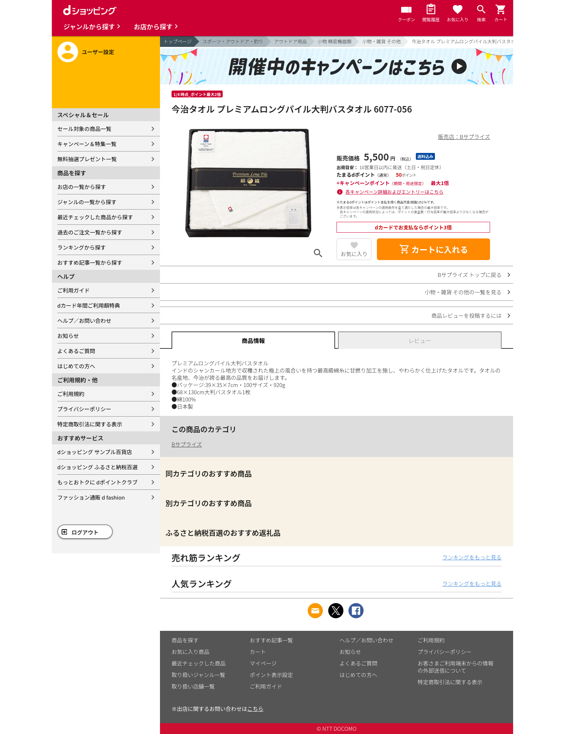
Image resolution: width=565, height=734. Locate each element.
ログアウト (85, 532)
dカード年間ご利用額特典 (88, 305)
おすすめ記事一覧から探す (89, 262)
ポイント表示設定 (271, 674)
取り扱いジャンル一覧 (198, 674)
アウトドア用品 (290, 41)
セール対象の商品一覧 (84, 128)
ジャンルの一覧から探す (86, 202)
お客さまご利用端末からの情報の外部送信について (455, 666)
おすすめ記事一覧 (271, 640)
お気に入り (354, 254)
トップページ (178, 41)
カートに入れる (433, 249)
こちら (255, 708)
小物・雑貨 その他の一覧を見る (463, 292)
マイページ (263, 663)
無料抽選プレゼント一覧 (87, 159)
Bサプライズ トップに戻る (470, 274)
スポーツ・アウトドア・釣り (233, 41)
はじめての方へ (76, 366)
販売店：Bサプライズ (464, 136)
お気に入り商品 (190, 651)
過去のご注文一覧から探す (89, 232)
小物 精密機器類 (335, 41)
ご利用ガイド (73, 290)
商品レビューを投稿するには (466, 315)
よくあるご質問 (76, 351)
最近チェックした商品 (199, 663)
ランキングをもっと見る (472, 557)
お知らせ (68, 335)
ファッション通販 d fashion (91, 497)
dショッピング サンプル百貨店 (94, 452)
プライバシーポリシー (84, 409)
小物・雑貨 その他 (381, 41)
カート (258, 651)
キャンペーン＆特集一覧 (86, 144)
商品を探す (185, 640)
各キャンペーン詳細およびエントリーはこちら (395, 191)
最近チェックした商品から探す (95, 217)
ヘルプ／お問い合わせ (84, 320)
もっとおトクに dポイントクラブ (97, 482)
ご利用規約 (70, 393)
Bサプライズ (187, 444)
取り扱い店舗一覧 (193, 686)
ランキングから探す (81, 247)
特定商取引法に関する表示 (89, 424)
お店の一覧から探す (81, 186)
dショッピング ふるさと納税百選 (97, 467)
